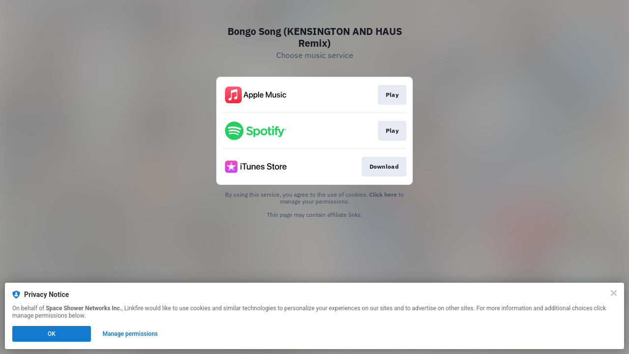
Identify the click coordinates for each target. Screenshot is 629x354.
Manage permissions (130, 333)
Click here (383, 194)
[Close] (614, 293)
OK (52, 333)
